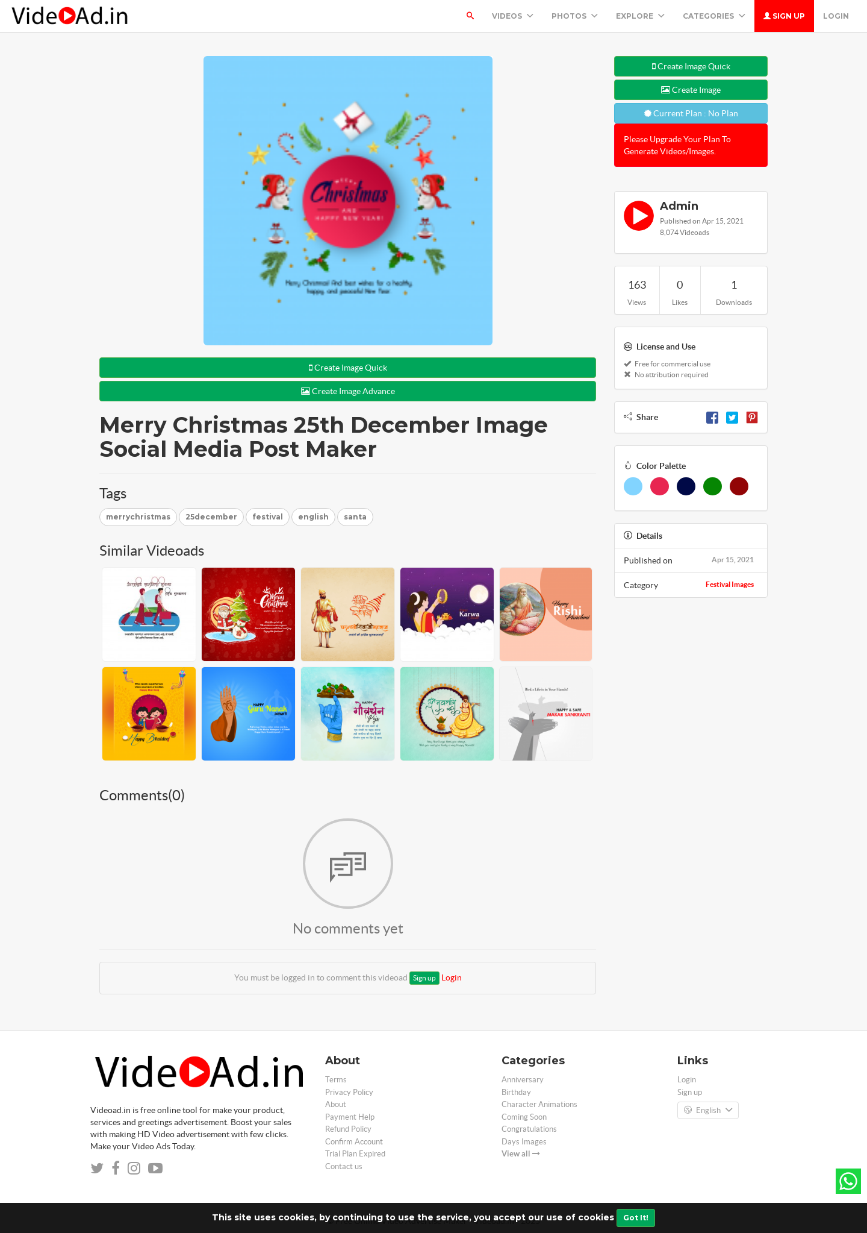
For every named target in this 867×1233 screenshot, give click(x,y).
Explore (640, 15)
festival (267, 516)
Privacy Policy (349, 1092)
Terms (336, 1079)
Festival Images (730, 584)
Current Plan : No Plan (691, 113)
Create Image (691, 90)
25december (211, 516)
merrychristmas (138, 516)
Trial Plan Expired (355, 1153)
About (335, 1104)
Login (836, 15)
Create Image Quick (348, 367)
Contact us (343, 1166)
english (313, 516)
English (708, 1110)
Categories (714, 15)
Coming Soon (524, 1117)
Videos (512, 15)
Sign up (784, 15)
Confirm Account (354, 1141)
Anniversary (523, 1079)
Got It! (635, 1217)
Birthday (516, 1092)
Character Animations (539, 1104)
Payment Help (349, 1117)
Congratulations (529, 1129)
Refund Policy (348, 1129)
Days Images (524, 1141)
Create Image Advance (348, 391)
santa (355, 516)
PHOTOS (575, 15)
